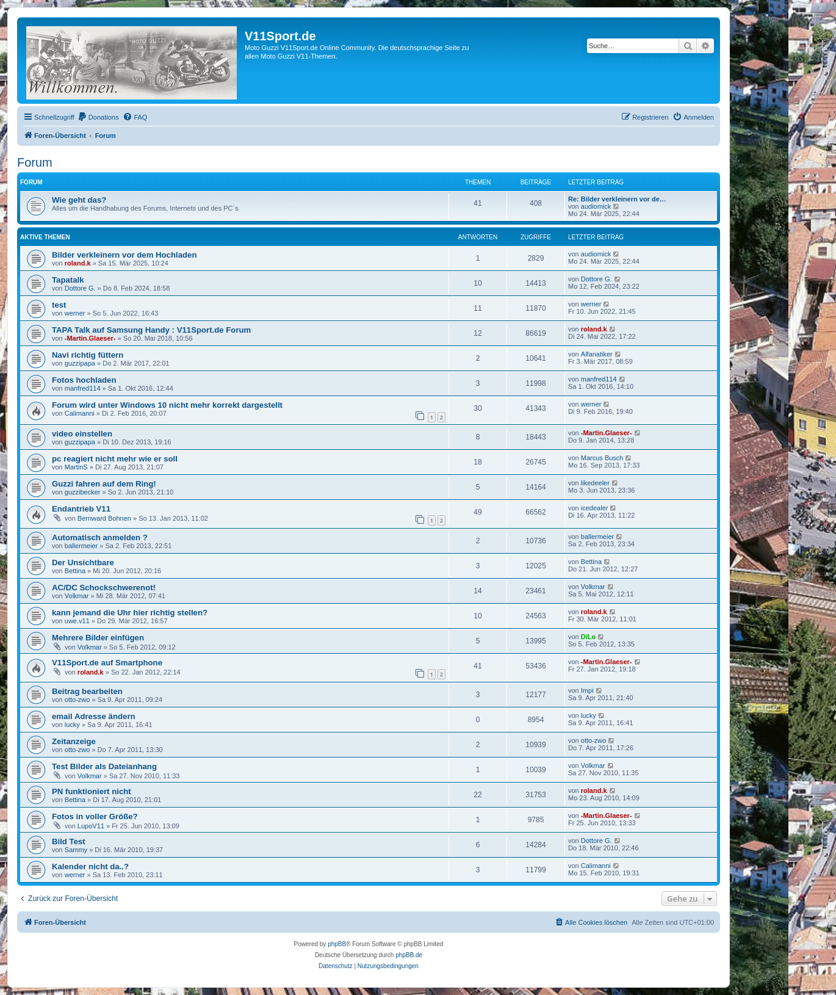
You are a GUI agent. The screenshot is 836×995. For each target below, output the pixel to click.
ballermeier (81, 545)
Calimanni (80, 413)
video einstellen (82, 433)
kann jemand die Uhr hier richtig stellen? (129, 612)
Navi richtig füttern (87, 355)
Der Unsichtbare (83, 562)
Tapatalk (68, 279)
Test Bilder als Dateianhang (104, 766)
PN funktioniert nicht (91, 791)
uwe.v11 (77, 620)
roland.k (78, 263)
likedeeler (595, 483)
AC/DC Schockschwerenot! (104, 587)
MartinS (76, 467)
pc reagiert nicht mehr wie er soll (115, 458)
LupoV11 (90, 826)
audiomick (596, 206)
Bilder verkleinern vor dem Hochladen (124, 254)
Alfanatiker (597, 354)
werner (75, 313)
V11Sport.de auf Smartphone (107, 662)
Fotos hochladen (84, 380)
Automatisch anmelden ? (100, 537)
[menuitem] (98, 117)
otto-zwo (77, 699)
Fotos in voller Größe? (95, 816)
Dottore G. (80, 288)
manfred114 (83, 388)
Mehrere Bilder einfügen (98, 637)
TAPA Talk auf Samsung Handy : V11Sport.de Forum (151, 330)
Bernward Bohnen (104, 518)
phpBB (337, 944)
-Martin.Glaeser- (90, 338)
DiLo (588, 636)
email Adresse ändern (93, 716)
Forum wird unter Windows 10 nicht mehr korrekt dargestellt (167, 405)
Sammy (76, 849)
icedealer (594, 508)
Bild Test (68, 841)
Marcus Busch (602, 457)
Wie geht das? (79, 199)
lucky (72, 724)
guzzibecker (83, 492)
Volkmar (77, 595)
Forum (34, 162)
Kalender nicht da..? (90, 866)
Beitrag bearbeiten (87, 691)
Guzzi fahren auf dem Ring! (104, 483)
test (59, 304)
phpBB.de (408, 955)
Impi (587, 690)
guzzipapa (80, 363)
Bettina (75, 570)
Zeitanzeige (74, 741)
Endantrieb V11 (81, 508)
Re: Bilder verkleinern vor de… (617, 199)
